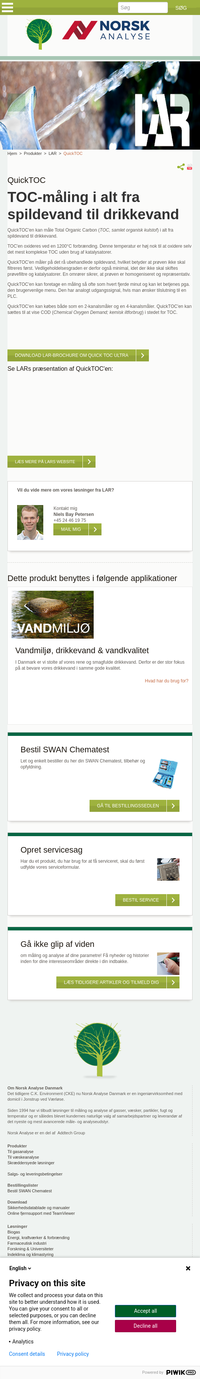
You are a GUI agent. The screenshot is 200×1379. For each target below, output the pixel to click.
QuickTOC (72, 153)
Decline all (145, 1326)
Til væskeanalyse (23, 1157)
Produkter (33, 153)
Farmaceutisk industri (27, 1243)
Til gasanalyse (20, 1151)
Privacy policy (73, 1354)
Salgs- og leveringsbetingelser (34, 1174)
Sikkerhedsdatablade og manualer (38, 1207)
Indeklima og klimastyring (30, 1254)
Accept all (145, 1311)
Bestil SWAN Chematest (29, 1191)
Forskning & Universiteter (30, 1249)
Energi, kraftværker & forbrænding (38, 1237)
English (20, 1268)
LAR (52, 153)
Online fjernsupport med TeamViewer (41, 1213)
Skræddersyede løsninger (30, 1163)
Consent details (27, 1354)
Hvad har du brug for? (166, 681)
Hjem (12, 153)
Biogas (13, 1232)
